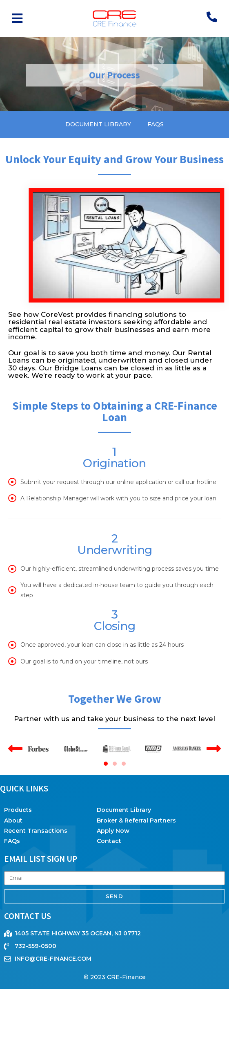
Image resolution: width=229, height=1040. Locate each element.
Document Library (98, 124)
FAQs (155, 124)
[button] (17, 18)
